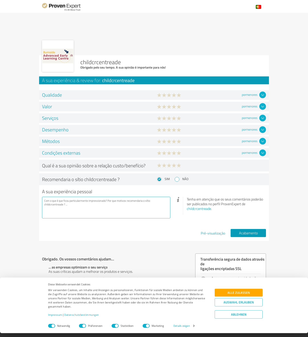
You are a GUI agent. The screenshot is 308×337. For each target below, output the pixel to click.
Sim (167, 179)
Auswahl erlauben (239, 306)
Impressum (55, 319)
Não (185, 179)
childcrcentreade (199, 208)
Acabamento (248, 233)
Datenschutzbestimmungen (81, 319)
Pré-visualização (213, 233)
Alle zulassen (238, 296)
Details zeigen (181, 330)
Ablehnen (239, 318)
